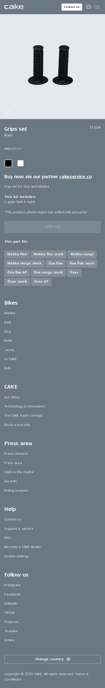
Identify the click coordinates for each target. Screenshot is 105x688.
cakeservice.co (75, 176)
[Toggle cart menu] (88, 7)
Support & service (18, 529)
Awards (10, 481)
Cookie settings (16, 556)
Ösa (7, 331)
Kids (7, 368)
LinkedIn (10, 603)
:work (9, 350)
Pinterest (11, 622)
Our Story (11, 397)
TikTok (9, 612)
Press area (13, 463)
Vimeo (9, 640)
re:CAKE (10, 359)
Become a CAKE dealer (22, 547)
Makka (9, 313)
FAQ (7, 538)
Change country (53, 659)
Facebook (12, 594)
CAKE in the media (18, 472)
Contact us (72, 7)
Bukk (8, 340)
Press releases (16, 453)
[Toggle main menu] (97, 7)
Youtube (11, 631)
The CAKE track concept (23, 415)
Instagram (12, 585)
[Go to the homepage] (14, 7)
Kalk (7, 322)
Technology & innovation (24, 406)
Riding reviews (16, 490)
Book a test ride (17, 425)
